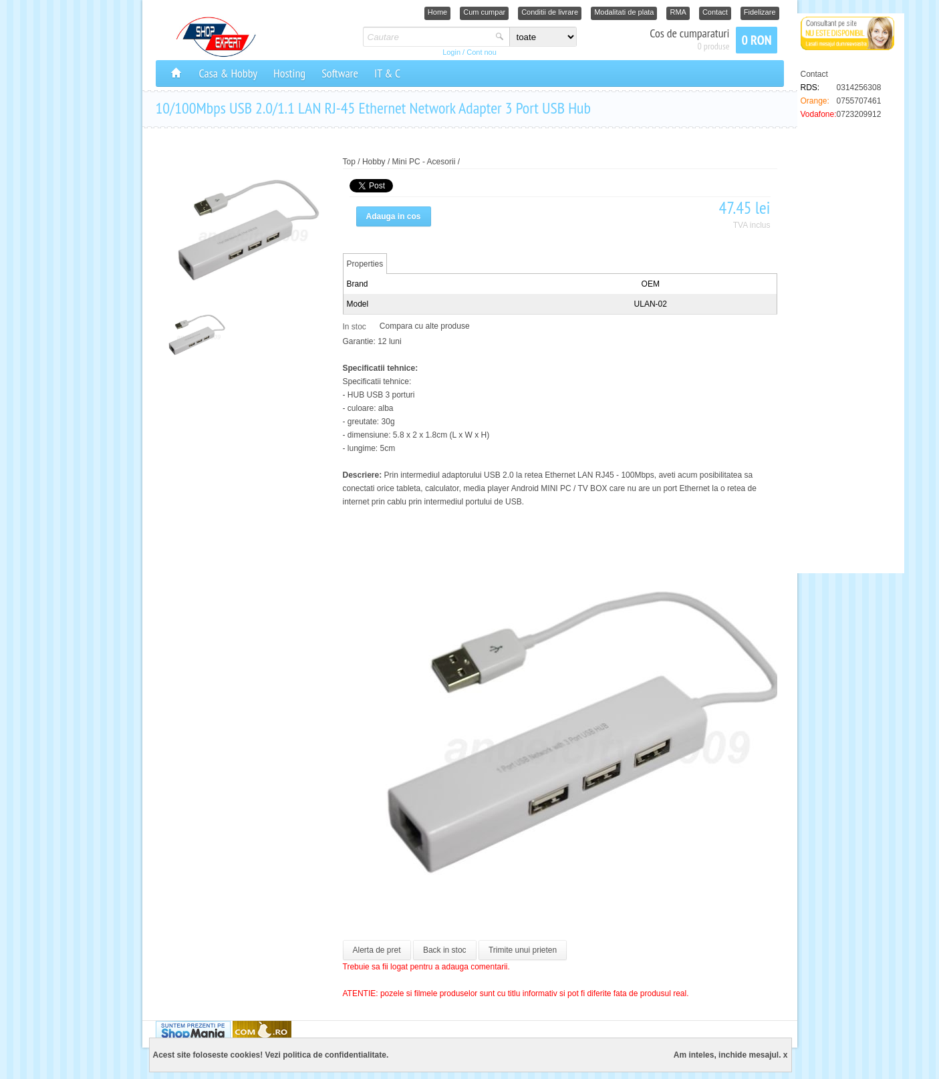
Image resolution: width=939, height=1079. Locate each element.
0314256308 (859, 87)
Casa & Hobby (228, 73)
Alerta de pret (377, 950)
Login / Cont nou (469, 52)
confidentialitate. (356, 1055)
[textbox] (427, 36)
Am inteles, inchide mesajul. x (731, 1055)
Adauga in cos (393, 216)
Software (339, 73)
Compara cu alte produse (425, 326)
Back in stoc (444, 950)
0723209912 (859, 114)
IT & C (387, 73)
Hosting (289, 73)
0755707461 (859, 101)
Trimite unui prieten (523, 950)
